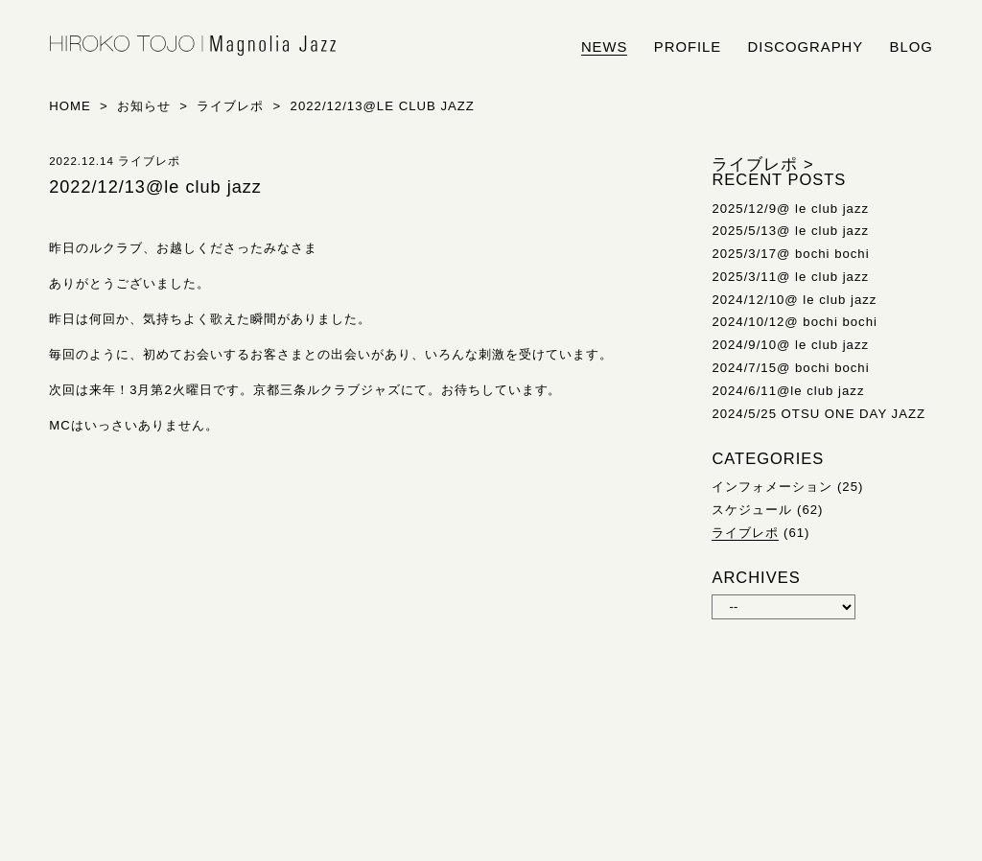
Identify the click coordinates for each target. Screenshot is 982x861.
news (604, 47)
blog (911, 47)
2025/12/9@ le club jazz (790, 208)
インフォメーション (772, 486)
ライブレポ (745, 532)
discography (806, 47)
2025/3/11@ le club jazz (790, 276)
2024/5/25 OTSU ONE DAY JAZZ (818, 414)
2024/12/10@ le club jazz (794, 299)
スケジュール (752, 509)
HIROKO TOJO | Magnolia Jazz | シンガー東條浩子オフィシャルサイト (193, 46)
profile (687, 47)
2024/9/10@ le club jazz (790, 344)
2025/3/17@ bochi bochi (790, 253)
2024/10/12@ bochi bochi (794, 321)
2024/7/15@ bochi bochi (790, 368)
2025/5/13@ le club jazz (790, 230)
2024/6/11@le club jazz (788, 391)
